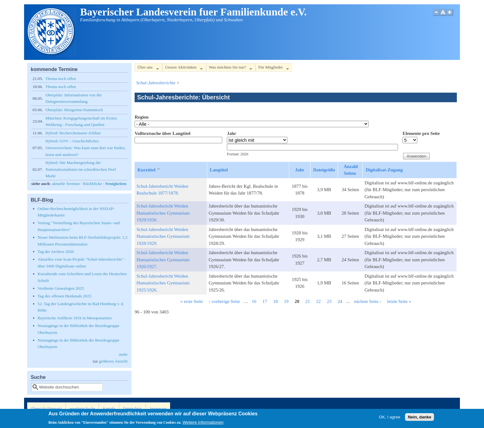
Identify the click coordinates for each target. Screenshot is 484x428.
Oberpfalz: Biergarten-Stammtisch (74, 109)
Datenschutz (132, 408)
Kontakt (109, 408)
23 (329, 301)
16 (254, 301)
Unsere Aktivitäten (182, 68)
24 (340, 301)
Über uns (147, 68)
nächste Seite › (367, 301)
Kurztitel (149, 169)
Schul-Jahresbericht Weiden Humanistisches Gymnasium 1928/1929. (163, 236)
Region (141, 117)
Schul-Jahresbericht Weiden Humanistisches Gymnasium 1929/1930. (163, 213)
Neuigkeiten (116, 183)
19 (286, 301)
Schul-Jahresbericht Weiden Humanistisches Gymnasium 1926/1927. (163, 259)
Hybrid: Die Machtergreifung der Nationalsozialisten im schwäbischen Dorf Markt (80, 169)
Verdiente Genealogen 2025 (61, 288)
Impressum (158, 408)
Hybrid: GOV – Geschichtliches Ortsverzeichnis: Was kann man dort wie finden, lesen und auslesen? (85, 148)
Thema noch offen (60, 78)
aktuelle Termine (66, 183)
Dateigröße (324, 169)
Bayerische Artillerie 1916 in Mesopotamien (75, 318)
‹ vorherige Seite (224, 301)
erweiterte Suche (82, 408)
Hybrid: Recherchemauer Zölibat (72, 133)
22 (318, 301)
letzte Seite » (399, 301)
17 (264, 301)
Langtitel (219, 169)
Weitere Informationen (202, 423)
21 (307, 301)
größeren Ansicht (113, 361)
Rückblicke (92, 183)
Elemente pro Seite (421, 133)
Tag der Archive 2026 (56, 251)
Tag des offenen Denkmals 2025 (64, 296)
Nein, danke (419, 418)
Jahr (231, 133)
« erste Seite (191, 301)
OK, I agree (389, 418)
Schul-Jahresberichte (155, 82)
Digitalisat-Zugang (384, 169)
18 (275, 301)
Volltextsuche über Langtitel (162, 133)
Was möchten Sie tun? (229, 68)
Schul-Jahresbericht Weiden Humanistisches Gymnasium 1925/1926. (163, 283)
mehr (123, 354)
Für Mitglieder (272, 68)
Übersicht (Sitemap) (46, 408)
